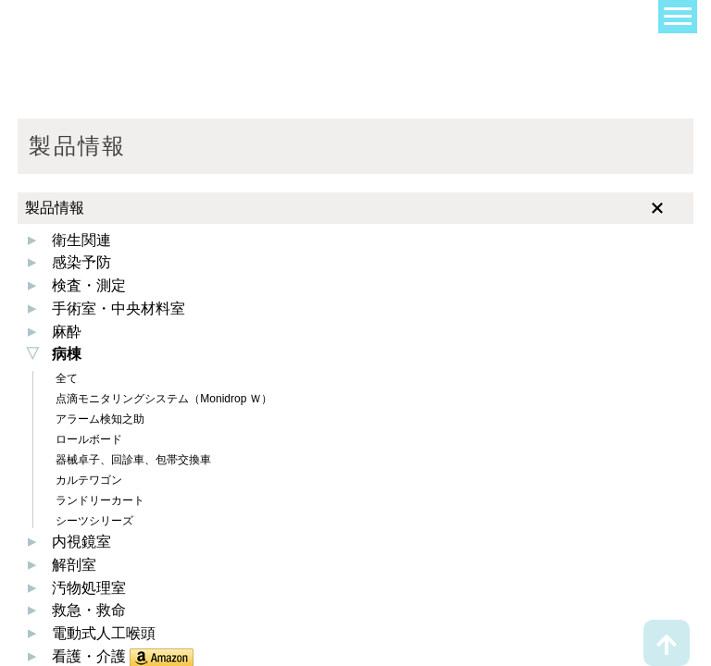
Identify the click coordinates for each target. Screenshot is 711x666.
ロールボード (87, 439)
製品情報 (54, 208)
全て (65, 378)
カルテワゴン (87, 480)
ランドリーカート (98, 500)
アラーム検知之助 (98, 419)
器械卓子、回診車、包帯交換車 (132, 459)
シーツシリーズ (93, 520)
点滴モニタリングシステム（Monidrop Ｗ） (162, 398)
